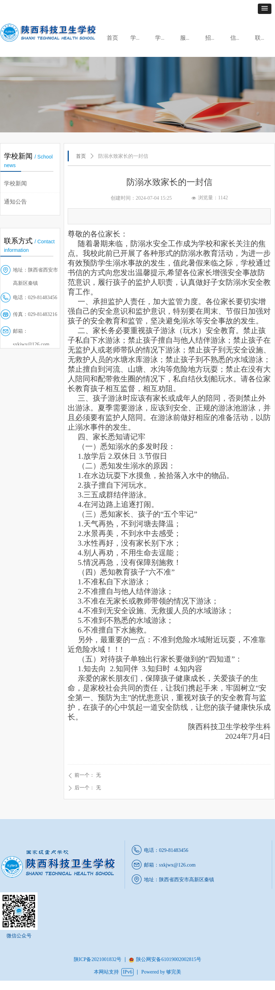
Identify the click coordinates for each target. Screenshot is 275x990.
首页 (81, 156)
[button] (264, 9)
